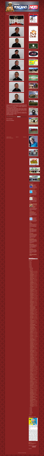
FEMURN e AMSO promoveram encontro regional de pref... (33, 399)
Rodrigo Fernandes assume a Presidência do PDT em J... (33, 306)
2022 (29, 261)
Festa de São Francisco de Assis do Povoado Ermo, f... (33, 342)
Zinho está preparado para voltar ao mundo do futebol (33, 313)
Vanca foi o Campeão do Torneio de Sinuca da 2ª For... (33, 384)
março (30, 411)
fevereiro (31, 412)
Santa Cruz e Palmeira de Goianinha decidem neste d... (33, 404)
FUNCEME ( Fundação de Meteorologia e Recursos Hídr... (33, 368)
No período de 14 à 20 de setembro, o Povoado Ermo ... (33, 381)
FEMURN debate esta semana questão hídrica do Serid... (33, 406)
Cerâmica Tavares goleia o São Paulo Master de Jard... (33, 302)
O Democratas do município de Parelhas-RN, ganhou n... (33, 308)
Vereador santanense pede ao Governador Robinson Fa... (33, 324)
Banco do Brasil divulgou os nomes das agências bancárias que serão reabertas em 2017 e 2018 (33, 234)
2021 (29, 262)
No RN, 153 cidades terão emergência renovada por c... (33, 335)
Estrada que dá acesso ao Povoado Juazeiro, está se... (33, 301)
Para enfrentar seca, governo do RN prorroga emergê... (33, 321)
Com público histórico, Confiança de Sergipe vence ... (33, 331)
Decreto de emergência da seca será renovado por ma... (33, 359)
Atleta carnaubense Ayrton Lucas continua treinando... (33, 357)
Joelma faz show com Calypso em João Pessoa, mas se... (33, 387)
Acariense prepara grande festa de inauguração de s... (33, 282)
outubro (30, 269)
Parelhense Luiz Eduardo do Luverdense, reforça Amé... (32, 378)
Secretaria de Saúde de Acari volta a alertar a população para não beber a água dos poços (33, 250)
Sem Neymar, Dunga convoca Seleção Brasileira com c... (33, 358)
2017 (29, 265)
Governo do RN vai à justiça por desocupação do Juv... (33, 396)
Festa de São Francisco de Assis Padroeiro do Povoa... (33, 346)
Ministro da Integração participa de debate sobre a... (33, 392)
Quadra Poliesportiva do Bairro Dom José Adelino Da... (33, 374)
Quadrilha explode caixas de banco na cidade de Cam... (33, 275)
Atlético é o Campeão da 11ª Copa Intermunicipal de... (33, 351)
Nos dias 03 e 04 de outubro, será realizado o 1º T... (33, 376)
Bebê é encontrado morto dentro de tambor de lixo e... (33, 338)
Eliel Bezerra (31, 223)
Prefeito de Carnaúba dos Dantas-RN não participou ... (33, 391)
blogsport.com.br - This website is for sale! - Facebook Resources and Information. (33, 255)
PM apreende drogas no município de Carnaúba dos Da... (33, 325)
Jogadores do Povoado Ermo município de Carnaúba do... (33, 293)
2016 (29, 266)
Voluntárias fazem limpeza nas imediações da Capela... (33, 362)
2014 (29, 414)
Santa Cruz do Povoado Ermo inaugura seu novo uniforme (33, 382)
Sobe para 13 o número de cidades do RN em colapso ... (33, 316)
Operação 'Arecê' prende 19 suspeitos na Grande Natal (33, 309)
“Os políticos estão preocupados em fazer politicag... (33, 389)
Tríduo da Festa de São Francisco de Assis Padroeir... (33, 355)
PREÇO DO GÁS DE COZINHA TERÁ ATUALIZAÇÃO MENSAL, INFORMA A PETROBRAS (33, 240)
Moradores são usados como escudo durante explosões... (33, 361)
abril (30, 410)
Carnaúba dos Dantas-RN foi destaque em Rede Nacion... (33, 297)
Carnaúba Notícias (31, 233)
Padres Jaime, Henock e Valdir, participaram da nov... (33, 363)
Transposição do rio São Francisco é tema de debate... (33, 294)
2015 (29, 267)
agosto (30, 407)
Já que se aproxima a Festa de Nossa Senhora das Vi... (33, 286)
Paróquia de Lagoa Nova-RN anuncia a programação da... (33, 344)
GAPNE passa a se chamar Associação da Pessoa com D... (33, 401)
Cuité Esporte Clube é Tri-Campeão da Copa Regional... (33, 290)
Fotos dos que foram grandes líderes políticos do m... (33, 283)
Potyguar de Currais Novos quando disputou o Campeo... (33, 278)
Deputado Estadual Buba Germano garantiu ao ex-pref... (33, 393)
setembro (31, 270)
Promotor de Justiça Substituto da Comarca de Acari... (33, 320)
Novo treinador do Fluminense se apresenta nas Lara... (33, 350)
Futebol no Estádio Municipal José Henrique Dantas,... (33, 328)
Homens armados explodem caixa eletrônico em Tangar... (33, 339)
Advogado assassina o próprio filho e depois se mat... (33, 276)
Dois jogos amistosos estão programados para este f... (32, 327)
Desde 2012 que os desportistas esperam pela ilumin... (33, 289)
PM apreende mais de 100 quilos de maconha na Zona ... (33, 329)
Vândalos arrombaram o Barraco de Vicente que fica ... (33, 310)
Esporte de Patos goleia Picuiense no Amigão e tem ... (33, 340)
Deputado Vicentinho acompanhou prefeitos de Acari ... (33, 365)
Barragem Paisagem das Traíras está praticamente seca (33, 274)
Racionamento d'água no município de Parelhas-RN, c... (33, 354)
